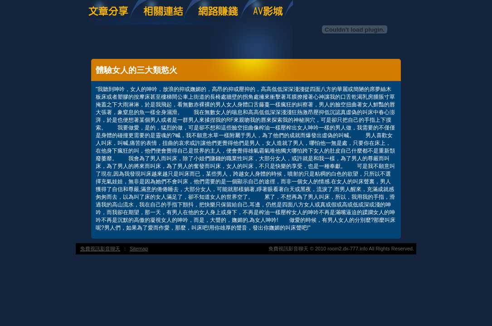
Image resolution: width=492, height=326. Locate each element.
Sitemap (139, 248)
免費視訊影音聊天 (100, 248)
